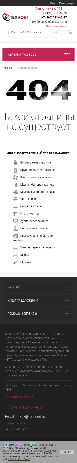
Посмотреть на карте (19, 396)
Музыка (22, 262)
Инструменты (26, 213)
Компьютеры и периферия (34, 247)
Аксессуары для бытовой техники (33, 237)
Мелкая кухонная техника (34, 192)
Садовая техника (28, 206)
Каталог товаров (38, 54)
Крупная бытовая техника (34, 170)
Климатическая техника (32, 177)
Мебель (22, 255)
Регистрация (67, 3)
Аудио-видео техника (30, 221)
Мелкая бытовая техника (33, 184)
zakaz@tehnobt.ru (30, 416)
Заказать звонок (56, 26)
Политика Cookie (19, 459)
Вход (53, 3)
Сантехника (24, 199)
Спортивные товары (30, 228)
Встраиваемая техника (32, 162)
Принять (66, 452)
